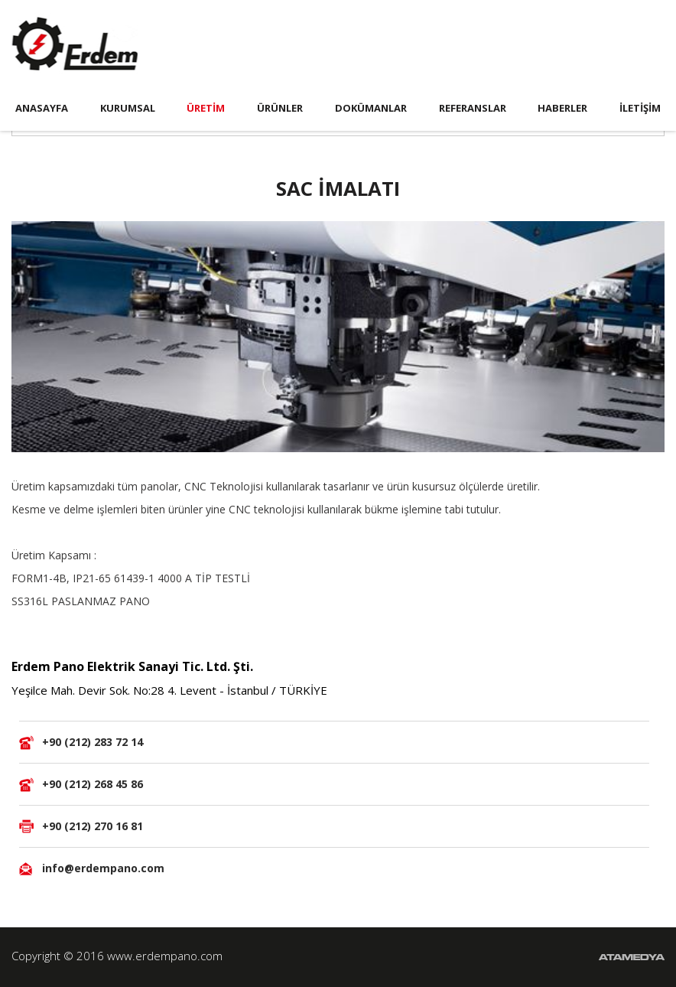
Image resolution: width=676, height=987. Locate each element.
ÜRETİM (206, 108)
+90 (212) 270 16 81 (92, 826)
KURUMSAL (127, 108)
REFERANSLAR (472, 108)
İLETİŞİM (640, 108)
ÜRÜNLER (280, 108)
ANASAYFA (41, 108)
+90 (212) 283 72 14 (92, 742)
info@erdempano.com (103, 868)
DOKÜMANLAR (371, 108)
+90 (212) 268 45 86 (92, 784)
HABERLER (562, 108)
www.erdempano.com (165, 955)
